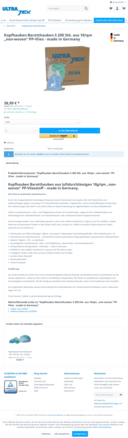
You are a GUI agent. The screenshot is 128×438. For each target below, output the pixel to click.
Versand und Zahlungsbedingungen (44, 383)
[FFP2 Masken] (54, 20)
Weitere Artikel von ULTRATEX (22, 311)
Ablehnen (46, 434)
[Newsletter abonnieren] (121, 394)
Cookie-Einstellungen (73, 378)
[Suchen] (86, 8)
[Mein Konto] (117, 8)
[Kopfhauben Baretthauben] (109, 20)
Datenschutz (69, 387)
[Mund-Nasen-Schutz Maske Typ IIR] (27, 20)
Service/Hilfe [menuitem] (117, 2)
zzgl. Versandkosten (20, 109)
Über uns (68, 384)
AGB (36, 391)
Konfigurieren (80, 434)
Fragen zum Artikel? (18, 309)
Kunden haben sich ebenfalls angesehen (24, 324)
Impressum (69, 391)
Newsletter (69, 381)
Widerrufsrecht (41, 387)
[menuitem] (68, 8)
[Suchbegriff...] (68, 8)
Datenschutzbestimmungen (106, 403)
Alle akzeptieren (62, 434)
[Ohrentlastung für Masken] (78, 20)
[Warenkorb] (123, 8)
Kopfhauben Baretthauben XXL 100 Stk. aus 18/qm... (20, 353)
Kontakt (37, 378)
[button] (59, 137)
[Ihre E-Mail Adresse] (106, 394)
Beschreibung (12, 163)
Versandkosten (57, 415)
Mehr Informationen (102, 427)
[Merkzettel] (110, 8)
